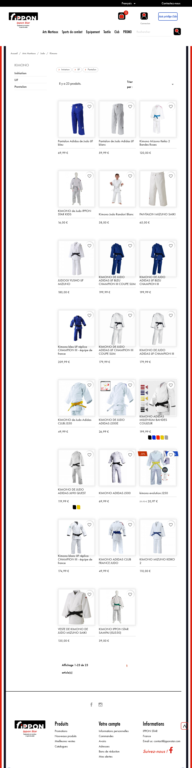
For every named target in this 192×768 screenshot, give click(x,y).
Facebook (91, 705)
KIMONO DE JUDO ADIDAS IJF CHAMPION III (157, 352)
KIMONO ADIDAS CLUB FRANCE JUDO (115, 561)
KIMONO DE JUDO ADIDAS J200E (112, 422)
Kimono (21, 65)
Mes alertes (105, 757)
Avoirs (102, 741)
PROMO (127, 31)
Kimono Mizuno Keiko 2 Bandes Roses (155, 143)
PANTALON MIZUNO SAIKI (158, 214)
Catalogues (61, 746)
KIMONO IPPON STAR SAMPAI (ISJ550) (114, 631)
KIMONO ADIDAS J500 (115, 493)
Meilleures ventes (65, 741)
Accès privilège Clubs (168, 16)
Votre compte (109, 724)
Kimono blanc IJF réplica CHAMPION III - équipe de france (75, 559)
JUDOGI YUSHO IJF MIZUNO (70, 282)
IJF (16, 80)
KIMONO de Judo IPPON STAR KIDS (74, 212)
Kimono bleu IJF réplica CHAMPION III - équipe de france (75, 350)
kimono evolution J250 (154, 493)
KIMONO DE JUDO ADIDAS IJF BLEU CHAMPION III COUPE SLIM (117, 280)
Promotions (61, 731)
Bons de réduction (109, 752)
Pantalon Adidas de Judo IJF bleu (75, 143)
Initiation (20, 73)
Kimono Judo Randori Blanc (116, 214)
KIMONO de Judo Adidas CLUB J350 (74, 422)
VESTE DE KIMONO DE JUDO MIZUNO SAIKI (73, 631)
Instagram (100, 705)
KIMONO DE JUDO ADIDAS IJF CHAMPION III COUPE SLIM (116, 350)
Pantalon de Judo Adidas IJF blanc (116, 143)
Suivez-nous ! (155, 751)
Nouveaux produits (65, 736)
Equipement (93, 31)
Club (116, 31)
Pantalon (20, 87)
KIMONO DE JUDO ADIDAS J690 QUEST (72, 491)
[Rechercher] (154, 31)
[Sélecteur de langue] (129, 3)
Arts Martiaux (50, 31)
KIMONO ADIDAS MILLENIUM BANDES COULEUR (153, 419)
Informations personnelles (114, 731)
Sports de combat (72, 31)
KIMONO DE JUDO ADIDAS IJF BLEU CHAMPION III (152, 280)
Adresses (104, 746)
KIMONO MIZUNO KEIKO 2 (157, 561)
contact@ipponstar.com (167, 741)
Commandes (106, 736)
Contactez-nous (171, 3)
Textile (107, 31)
